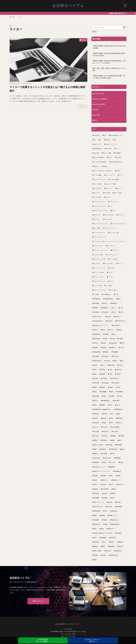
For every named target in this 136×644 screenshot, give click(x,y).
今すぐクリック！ (38, 603)
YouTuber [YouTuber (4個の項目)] (109, 148)
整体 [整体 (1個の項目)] (95, 405)
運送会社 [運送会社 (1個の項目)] (96, 542)
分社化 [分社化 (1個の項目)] (96, 343)
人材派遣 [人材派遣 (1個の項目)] (96, 312)
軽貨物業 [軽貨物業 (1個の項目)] (103, 537)
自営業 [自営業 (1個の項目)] (104, 484)
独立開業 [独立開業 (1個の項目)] (119, 445)
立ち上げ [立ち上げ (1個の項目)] (113, 462)
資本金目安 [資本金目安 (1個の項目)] (97, 524)
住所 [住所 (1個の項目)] (103, 330)
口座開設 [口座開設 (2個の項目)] (115, 352)
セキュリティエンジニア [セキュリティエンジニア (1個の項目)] (101, 210)
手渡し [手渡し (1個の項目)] (121, 396)
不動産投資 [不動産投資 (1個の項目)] (97, 299)
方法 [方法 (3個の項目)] (110, 405)
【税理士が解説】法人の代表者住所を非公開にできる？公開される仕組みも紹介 (108, 77)
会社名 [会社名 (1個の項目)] (109, 316)
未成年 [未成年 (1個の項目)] (105, 414)
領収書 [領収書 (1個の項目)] (96, 555)
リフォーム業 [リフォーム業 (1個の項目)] (97, 285)
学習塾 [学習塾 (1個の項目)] (103, 369)
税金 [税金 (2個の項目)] (105, 462)
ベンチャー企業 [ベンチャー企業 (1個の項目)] (98, 254)
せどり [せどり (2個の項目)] (110, 157)
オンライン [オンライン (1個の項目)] (120, 188)
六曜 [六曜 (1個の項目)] (113, 338)
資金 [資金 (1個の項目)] (95, 528)
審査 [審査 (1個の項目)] (95, 374)
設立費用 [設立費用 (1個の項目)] (119, 506)
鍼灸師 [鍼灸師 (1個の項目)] (96, 546)
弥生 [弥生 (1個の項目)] (119, 387)
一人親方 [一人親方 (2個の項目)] (96, 294)
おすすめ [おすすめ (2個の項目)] (96, 153)
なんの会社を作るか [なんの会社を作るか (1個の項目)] (116, 162)
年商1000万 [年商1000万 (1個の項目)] (115, 378)
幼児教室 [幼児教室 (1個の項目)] (106, 383)
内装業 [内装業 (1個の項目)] (121, 338)
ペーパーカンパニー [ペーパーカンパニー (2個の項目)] (112, 254)
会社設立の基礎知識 (100, 99)
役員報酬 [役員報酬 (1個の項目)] (103, 391)
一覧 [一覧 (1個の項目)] (117, 294)
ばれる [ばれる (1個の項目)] (105, 166)
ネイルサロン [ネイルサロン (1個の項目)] (108, 219)
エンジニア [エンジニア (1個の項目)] (109, 188)
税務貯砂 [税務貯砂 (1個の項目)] (96, 462)
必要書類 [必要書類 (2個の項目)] (120, 391)
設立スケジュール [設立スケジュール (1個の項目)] (99, 502)
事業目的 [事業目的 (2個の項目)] (114, 303)
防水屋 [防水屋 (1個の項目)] (121, 546)
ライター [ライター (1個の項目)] (111, 272)
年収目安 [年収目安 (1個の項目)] (104, 378)
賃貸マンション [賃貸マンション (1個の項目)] (113, 515)
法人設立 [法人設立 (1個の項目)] (96, 436)
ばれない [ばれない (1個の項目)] (96, 166)
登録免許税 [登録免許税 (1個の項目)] (114, 449)
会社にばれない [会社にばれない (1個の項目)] (98, 316)
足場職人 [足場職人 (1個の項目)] (119, 533)
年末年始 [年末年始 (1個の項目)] (96, 383)
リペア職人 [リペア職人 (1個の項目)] (109, 285)
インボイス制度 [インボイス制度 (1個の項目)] (114, 179)
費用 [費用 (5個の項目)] (95, 515)
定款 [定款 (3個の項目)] (110, 369)
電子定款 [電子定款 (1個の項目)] (108, 551)
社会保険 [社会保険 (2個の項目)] (104, 453)
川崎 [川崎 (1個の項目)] (110, 374)
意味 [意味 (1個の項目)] (105, 396)
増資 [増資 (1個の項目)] (115, 361)
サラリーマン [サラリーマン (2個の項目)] (113, 201)
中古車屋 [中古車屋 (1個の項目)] (96, 303)
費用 (95, 120)
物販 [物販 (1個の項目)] (113, 440)
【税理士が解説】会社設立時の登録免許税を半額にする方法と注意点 (108, 54)
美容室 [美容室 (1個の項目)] (96, 475)
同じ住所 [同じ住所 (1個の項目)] (115, 356)
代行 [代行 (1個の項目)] (114, 312)
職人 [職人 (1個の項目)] (112, 475)
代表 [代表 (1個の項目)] (121, 312)
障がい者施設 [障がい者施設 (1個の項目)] (97, 551)
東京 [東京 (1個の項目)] (119, 414)
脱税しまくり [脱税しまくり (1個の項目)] (117, 480)
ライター (20, 17)
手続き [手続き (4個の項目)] (96, 400)
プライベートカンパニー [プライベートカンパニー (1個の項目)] (101, 250)
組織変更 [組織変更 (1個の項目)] (112, 467)
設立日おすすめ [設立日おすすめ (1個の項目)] (98, 506)
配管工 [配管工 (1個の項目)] (112, 542)
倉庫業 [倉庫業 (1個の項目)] (107, 334)
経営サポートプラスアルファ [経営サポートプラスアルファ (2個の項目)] (102, 471)
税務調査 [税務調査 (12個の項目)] (118, 458)
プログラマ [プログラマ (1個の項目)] (115, 250)
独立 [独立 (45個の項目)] (120, 440)
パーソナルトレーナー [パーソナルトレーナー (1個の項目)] (100, 237)
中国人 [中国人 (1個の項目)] (105, 303)
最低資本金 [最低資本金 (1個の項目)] (119, 409)
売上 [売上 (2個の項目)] (122, 361)
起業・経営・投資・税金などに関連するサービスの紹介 (108, 69)
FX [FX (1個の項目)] (95, 140)
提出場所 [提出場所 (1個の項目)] (116, 400)
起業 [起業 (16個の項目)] (102, 528)
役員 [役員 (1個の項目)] (95, 391)
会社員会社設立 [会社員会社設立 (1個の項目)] (98, 321)
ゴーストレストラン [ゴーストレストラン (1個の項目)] (99, 201)
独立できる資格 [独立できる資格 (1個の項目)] (98, 445)
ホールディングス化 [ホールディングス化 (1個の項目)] (99, 259)
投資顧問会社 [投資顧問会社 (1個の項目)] (106, 400)
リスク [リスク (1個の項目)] (111, 281)
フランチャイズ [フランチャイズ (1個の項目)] (98, 246)
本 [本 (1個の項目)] (112, 414)
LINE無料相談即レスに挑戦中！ (43, 640)
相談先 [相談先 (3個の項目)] (96, 453)
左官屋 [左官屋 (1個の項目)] (96, 378)
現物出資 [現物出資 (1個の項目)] (103, 449)
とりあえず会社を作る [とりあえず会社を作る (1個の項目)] (100, 162)
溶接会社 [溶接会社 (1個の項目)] (104, 440)
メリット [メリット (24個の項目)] (120, 263)
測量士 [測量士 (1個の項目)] (96, 440)
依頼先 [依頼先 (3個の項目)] (119, 330)
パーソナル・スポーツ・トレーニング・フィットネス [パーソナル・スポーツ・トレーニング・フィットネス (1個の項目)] (109, 241)
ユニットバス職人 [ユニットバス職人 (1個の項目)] (99, 272)
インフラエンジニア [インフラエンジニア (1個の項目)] (99, 179)
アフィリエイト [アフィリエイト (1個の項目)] (110, 175)
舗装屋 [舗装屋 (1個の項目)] (96, 489)
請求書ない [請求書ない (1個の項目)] (115, 511)
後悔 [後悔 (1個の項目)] (112, 391)
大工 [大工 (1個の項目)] (103, 365)
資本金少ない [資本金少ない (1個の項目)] (115, 520)
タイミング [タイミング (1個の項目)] (97, 215)
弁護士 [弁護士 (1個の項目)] (111, 387)
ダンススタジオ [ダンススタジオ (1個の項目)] (109, 215)
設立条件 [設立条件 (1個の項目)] (109, 506)
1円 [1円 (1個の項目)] (105, 135)
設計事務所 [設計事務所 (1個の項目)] (97, 511)
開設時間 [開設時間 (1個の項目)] (111, 546)
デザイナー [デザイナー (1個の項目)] (121, 215)
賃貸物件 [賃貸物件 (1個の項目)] (96, 520)
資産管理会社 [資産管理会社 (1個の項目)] (115, 524)
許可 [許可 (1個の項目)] (106, 511)
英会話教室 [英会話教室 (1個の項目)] (105, 489)
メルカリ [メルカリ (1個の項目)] (112, 268)
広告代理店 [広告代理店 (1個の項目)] (116, 383)
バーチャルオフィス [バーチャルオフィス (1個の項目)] (99, 232)
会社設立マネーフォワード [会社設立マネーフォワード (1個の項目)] (101, 325)
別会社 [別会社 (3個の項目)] (104, 343)
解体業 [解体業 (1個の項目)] (114, 493)
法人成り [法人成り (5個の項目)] (106, 431)
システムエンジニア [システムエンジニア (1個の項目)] (99, 206)
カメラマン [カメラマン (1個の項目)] (97, 193)
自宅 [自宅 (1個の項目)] (112, 484)
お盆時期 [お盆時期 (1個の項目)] (118, 153)
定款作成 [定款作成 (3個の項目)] (119, 369)
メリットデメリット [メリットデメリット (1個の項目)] (99, 268)
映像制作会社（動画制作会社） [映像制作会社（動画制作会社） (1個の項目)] (102, 409)
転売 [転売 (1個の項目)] (95, 537)
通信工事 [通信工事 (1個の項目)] (113, 537)
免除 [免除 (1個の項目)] (106, 338)
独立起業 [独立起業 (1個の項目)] (109, 445)
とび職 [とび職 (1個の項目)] (119, 157)
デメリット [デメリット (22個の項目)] (97, 219)
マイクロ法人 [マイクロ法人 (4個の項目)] (113, 259)
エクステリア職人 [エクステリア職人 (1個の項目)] (111, 184)
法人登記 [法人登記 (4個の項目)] (115, 431)
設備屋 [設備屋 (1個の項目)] (105, 498)
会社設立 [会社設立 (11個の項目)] (109, 321)
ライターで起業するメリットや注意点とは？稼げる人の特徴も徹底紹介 (47, 88)
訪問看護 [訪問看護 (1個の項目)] (96, 498)
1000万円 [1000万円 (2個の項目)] (96, 135)
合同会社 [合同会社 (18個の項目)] (106, 356)
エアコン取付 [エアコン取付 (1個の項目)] (97, 184)
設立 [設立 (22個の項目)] (113, 498)
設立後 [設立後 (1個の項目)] (119, 502)
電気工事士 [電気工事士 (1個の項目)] (119, 551)
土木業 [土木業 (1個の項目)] (108, 361)
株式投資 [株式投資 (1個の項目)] (96, 422)
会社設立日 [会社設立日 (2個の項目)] (116, 325)
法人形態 (97, 115)
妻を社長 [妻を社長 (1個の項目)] (111, 365)
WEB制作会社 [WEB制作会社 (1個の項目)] (98, 148)
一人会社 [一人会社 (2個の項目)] (113, 290)
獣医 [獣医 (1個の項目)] (95, 449)
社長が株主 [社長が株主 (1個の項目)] (108, 458)
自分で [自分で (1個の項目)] (96, 484)
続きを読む (82, 106)
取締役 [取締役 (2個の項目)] (107, 352)
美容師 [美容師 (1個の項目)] (104, 475)
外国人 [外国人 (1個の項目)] (96, 365)
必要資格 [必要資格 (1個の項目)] (96, 396)
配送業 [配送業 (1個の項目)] (121, 542)
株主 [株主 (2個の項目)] (112, 418)
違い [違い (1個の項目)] (105, 542)
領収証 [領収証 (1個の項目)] (104, 555)
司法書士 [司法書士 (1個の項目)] (96, 356)
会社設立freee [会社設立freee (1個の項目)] (121, 321)
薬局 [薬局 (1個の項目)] (114, 489)
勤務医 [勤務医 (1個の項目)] (96, 347)
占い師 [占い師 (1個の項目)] (122, 347)
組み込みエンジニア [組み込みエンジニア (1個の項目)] (99, 467)
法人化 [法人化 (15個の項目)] (96, 427)
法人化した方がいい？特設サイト (93, 640)
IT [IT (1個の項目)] (100, 140)
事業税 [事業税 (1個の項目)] (96, 307)
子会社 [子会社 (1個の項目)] (121, 365)
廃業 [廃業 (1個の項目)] (95, 387)
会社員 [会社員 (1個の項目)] (117, 316)
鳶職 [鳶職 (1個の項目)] (95, 559)
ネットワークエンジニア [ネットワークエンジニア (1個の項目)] (101, 223)
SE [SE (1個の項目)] (115, 140)
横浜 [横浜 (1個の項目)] (105, 422)
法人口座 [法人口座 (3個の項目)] (104, 427)
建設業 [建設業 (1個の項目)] (103, 387)
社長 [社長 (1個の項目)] (113, 453)
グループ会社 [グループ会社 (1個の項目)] (118, 193)
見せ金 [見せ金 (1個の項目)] (105, 493)
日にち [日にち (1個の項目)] (118, 405)
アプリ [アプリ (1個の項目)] (121, 175)
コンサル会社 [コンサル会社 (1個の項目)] (97, 197)
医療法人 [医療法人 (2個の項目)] (113, 347)
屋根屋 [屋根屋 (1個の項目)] (103, 374)
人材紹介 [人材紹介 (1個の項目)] (106, 312)
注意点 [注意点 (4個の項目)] (105, 436)
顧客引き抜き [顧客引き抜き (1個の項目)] (114, 555)
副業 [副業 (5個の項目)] (122, 343)
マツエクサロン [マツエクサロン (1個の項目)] (109, 263)
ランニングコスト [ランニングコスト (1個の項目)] (99, 277)
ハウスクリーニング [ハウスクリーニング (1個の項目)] (110, 228)
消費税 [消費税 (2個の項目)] (114, 436)
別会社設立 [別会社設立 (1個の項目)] (114, 343)
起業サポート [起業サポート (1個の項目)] (112, 528)
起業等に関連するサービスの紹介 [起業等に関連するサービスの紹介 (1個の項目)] (103, 533)
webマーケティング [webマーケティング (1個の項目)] (111, 144)
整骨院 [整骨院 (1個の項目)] (103, 405)
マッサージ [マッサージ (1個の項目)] (97, 263)
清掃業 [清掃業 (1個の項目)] (122, 436)
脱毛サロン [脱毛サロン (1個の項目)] (105, 480)
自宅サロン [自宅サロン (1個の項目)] (121, 484)
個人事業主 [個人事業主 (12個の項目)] (97, 338)
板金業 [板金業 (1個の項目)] (104, 418)
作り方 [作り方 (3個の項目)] (111, 330)
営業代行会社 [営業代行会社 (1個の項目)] (97, 361)
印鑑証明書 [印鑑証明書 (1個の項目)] (97, 352)
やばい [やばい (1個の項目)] (118, 170)
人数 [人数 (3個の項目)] (121, 307)
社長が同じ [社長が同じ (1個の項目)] (97, 458)
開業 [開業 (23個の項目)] (103, 546)
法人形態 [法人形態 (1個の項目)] (96, 431)
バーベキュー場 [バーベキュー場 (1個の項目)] (114, 232)
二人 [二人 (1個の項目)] (114, 307)
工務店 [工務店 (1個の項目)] (118, 374)
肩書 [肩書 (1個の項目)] (119, 475)
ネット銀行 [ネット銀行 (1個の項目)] (97, 228)
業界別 (84, 40)
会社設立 (94, 31)
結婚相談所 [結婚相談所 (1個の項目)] (118, 471)
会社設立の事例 (99, 93)
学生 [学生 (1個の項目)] (95, 369)
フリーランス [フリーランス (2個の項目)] (111, 246)
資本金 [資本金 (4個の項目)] (105, 520)
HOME (13, 17)
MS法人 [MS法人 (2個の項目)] (108, 140)
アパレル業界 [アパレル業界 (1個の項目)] (97, 175)
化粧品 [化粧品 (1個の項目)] (104, 347)
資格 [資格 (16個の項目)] (106, 524)
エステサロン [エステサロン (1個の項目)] (97, 188)
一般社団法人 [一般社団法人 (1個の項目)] (107, 294)
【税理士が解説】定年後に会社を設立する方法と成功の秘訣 (108, 47)
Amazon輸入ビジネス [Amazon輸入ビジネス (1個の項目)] (117, 135)
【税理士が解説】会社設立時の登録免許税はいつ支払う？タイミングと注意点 (108, 62)
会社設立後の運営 (100, 104)
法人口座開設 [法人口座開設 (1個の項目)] (115, 427)
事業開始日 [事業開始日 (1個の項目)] (105, 307)
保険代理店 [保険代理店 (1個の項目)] (97, 334)
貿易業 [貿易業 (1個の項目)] (103, 515)
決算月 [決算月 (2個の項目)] (119, 422)
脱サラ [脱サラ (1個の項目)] (96, 480)
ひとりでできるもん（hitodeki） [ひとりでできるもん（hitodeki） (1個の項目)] (103, 170)
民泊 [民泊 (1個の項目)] (112, 422)
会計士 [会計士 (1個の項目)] (96, 330)
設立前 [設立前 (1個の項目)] (110, 502)
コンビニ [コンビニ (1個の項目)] (108, 197)
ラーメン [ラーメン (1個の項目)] (111, 277)
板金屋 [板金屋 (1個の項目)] (96, 418)
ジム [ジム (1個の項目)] (111, 206)
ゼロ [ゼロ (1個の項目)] (113, 210)
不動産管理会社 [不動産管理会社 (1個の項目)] (109, 299)
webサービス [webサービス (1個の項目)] (97, 144)
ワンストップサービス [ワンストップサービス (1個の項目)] (100, 290)
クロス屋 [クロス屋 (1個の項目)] (107, 193)
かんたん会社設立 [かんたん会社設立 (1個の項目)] (99, 157)
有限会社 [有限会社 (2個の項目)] (96, 414)
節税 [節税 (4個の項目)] (121, 462)
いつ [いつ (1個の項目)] (117, 148)
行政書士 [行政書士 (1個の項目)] (96, 493)
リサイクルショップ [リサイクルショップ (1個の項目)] (99, 281)
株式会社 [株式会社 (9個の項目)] (120, 418)
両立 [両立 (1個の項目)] (119, 299)
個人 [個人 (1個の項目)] (114, 334)
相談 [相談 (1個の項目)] (122, 449)
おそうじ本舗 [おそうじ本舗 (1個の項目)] (107, 153)
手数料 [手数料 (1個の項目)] (112, 396)
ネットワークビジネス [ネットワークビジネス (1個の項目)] (118, 223)
